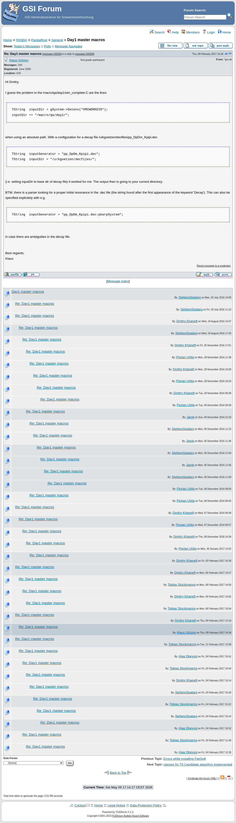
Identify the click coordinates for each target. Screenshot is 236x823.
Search (157, 32)
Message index (118, 281)
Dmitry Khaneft (187, 321)
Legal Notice (116, 805)
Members (190, 32)
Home (224, 32)
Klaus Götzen (19, 60)
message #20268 (84, 54)
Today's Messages (27, 46)
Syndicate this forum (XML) (202, 778)
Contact (80, 805)
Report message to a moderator (214, 265)
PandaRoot (39, 40)
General (57, 40)
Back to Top (118, 772)
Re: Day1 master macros (23, 54)
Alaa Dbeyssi (188, 656)
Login (208, 32)
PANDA (21, 40)
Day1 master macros (28, 292)
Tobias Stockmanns (182, 584)
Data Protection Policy (145, 805)
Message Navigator (68, 46)
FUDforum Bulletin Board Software (130, 816)
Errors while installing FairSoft (184, 758)
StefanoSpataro (190, 297)
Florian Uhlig (185, 357)
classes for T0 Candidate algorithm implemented (197, 764)
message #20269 (52, 54)
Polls (47, 46)
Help (173, 32)
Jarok (191, 417)
